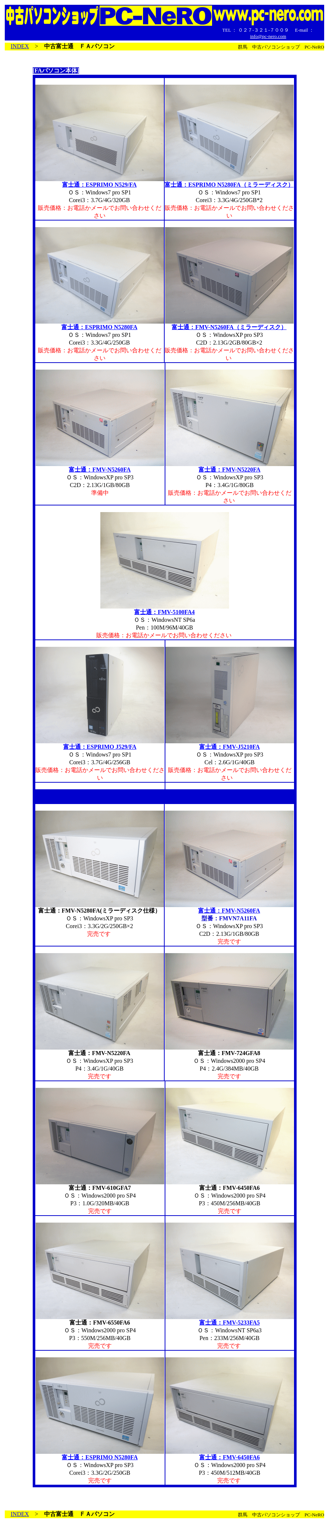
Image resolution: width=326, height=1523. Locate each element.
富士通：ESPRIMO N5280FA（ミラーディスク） (229, 184)
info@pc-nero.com (268, 36)
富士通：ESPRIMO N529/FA (99, 184)
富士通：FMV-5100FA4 (164, 612)
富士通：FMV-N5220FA (229, 469)
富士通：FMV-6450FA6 (229, 1457)
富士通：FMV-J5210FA (229, 747)
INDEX (20, 46)
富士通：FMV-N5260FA (99, 469)
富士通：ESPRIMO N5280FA (99, 327)
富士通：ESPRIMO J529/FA (99, 747)
